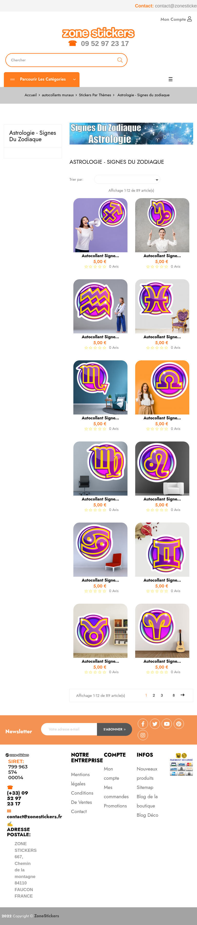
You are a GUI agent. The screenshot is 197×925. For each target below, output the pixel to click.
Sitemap (145, 787)
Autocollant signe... (100, 255)
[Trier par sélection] (127, 179)
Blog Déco (147, 815)
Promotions (115, 805)
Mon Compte (176, 19)
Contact (79, 811)
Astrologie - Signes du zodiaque (32, 135)
